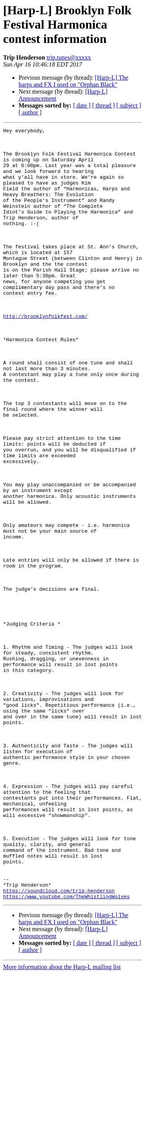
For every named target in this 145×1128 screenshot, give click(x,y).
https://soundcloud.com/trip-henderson (59, 1043)
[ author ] (30, 112)
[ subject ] (128, 105)
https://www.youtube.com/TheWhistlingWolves (66, 1050)
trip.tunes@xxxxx (69, 57)
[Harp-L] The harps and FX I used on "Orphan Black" (73, 81)
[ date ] (81, 105)
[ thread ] (103, 105)
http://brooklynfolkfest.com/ (45, 354)
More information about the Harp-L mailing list (62, 1121)
